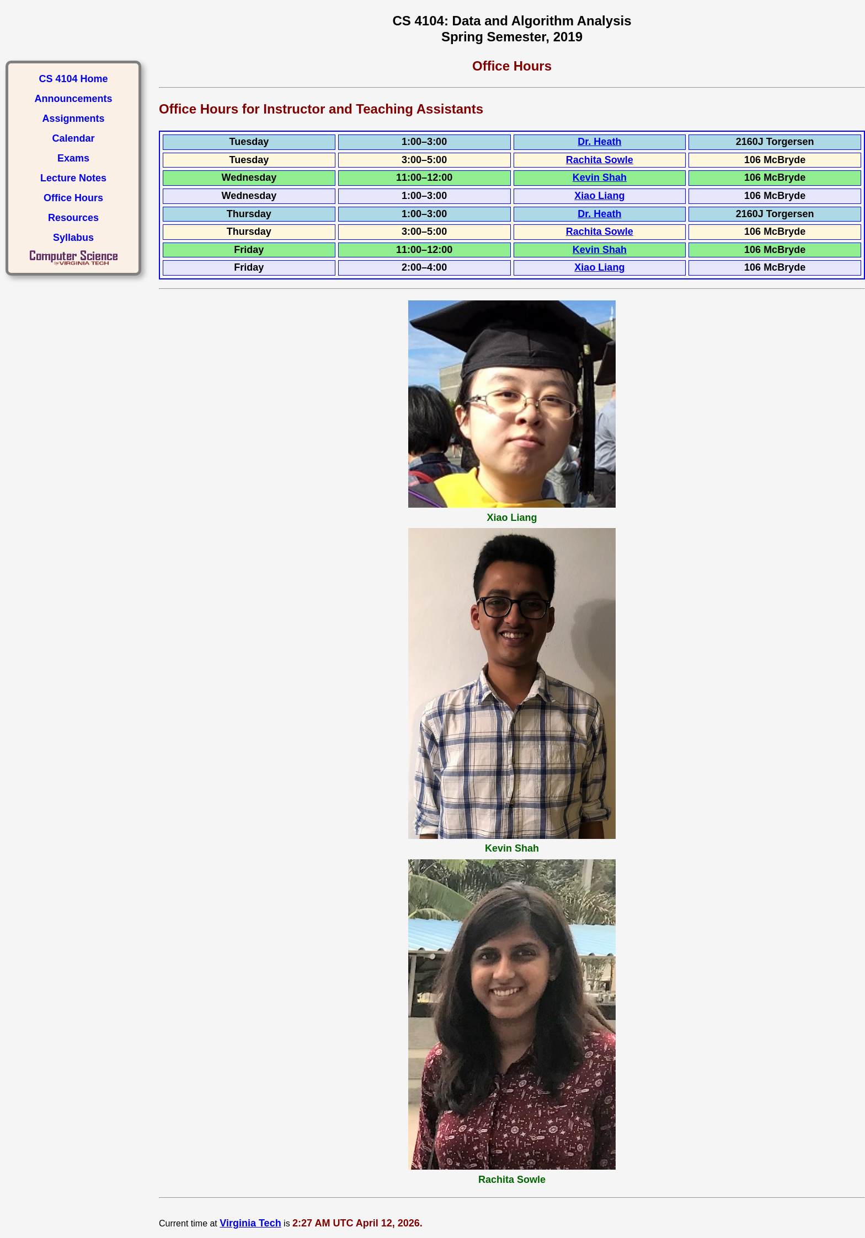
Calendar (73, 138)
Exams (73, 158)
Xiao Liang (599, 195)
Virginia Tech (250, 1223)
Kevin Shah (600, 177)
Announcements (73, 98)
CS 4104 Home (73, 78)
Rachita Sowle (599, 159)
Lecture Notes (73, 178)
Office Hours (73, 197)
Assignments (73, 118)
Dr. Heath (599, 141)
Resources (73, 217)
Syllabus (73, 237)
